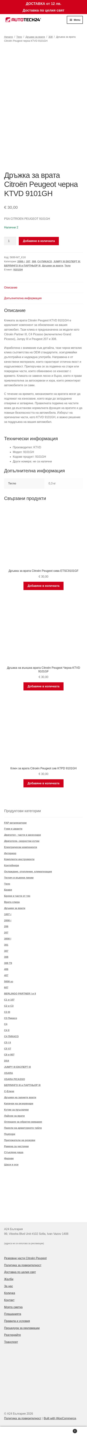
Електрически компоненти (20, 847)
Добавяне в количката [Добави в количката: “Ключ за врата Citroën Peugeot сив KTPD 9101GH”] (44, 783)
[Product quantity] (10, 241)
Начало (8, 36)
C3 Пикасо (10, 1018)
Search (43, 1433)
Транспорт (11, 1341)
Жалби (8, 1279)
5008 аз (8, 981)
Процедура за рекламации (22, 1328)
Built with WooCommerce (60, 1418)
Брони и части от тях (17, 895)
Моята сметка (13, 1307)
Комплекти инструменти (19, 859)
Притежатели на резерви (19, 1140)
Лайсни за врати (14, 1115)
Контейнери (11, 865)
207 (28, 261)
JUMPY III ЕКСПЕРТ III (66, 261)
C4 (5, 1024)
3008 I (7, 938)
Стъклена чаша (13, 1152)
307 (6, 951)
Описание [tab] (11, 287)
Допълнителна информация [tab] (23, 298)
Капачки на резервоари (18, 1103)
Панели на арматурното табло (23, 1127)
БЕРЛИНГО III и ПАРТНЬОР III (22, 265)
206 (6, 926)
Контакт (9, 1300)
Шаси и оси (11, 1164)
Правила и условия (17, 1321)
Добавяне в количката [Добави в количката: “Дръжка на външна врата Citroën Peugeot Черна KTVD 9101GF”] (44, 686)
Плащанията (12, 1314)
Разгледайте (12, 1334)
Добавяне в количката (39, 240)
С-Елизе (9, 1091)
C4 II (7, 1030)
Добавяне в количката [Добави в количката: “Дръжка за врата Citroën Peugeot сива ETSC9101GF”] (44, 585)
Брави (8, 889)
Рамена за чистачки (16, 1146)
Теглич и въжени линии (19, 877)
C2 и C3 (9, 1005)
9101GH (18, 269)
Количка (9, 1293)
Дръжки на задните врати (20, 1097)
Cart (67, 1430)
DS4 (6, 1060)
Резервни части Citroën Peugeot (25, 1258)
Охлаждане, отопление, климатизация (28, 871)
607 (6, 987)
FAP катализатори (15, 822)
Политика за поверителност (23, 1265)
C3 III (7, 1012)
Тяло (19, 36)
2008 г (21, 261)
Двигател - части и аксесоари (22, 834)
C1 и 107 (9, 999)
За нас (8, 1286)
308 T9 (8, 963)
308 (50, 36)
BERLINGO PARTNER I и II (20, 993)
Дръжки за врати (35, 36)
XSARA (8, 1073)
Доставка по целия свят (20, 1272)
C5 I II (7, 1042)
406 (6, 969)
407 (6, 975)
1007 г (8, 914)
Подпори (9, 1134)
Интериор (10, 853)
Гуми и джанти (13, 828)
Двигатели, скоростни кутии (21, 841)
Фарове (9, 1158)
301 (6, 944)
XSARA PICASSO (14, 1079)
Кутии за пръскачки (16, 1109)
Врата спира (12, 902)
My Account (14, 1433)
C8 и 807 (9, 1054)
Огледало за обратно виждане (23, 1121)
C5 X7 (7, 1048)
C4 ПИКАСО (44, 261)
